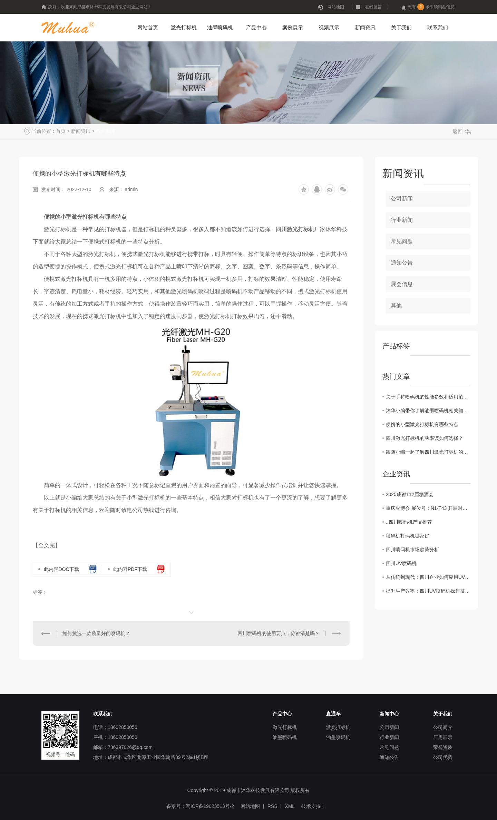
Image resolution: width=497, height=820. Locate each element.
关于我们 (401, 27)
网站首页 (147, 27)
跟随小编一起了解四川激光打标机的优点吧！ (428, 452)
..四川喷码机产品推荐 (409, 522)
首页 (61, 131)
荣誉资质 (442, 747)
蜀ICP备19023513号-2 (210, 806)
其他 (396, 305)
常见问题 (402, 241)
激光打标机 (184, 27)
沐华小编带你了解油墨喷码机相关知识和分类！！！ (428, 410)
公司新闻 (402, 198)
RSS (272, 806)
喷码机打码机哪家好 (407, 536)
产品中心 (256, 27)
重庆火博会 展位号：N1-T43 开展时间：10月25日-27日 (428, 508)
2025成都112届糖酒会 (410, 494)
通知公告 (402, 263)
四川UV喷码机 (401, 563)
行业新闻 (105, 131)
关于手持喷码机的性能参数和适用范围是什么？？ (428, 396)
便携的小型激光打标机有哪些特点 (422, 424)
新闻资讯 (365, 27)
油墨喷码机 (220, 27)
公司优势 (442, 757)
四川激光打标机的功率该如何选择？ (424, 438)
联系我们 (437, 27)
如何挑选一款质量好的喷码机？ (96, 633)
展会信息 (402, 284)
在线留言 (373, 6)
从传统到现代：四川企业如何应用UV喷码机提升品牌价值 (428, 577)
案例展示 (292, 27)
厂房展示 (442, 737)
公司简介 (442, 727)
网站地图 (336, 6)
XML (290, 806)
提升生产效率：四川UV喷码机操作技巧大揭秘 (428, 591)
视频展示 (329, 27)
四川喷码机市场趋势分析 (412, 549)
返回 (461, 131)
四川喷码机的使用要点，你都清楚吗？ (278, 633)
